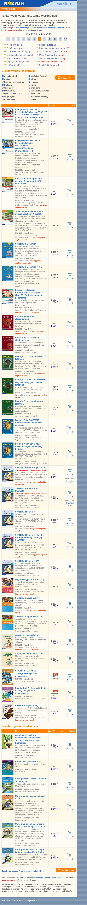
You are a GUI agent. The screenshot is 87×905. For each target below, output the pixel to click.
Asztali (32, 901)
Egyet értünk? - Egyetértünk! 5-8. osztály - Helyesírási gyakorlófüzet (31, 690)
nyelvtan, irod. (9, 76)
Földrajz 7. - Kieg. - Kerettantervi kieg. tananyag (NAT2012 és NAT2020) (30, 382)
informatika (8, 91)
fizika (32, 85)
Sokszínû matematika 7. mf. (28, 267)
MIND (32, 100)
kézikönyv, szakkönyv (13, 82)
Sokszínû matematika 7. (26, 244)
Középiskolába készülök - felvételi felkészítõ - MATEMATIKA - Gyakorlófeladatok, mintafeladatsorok (27, 145)
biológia (7, 85)
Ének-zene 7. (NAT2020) (26, 705)
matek (6, 79)
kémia (32, 79)
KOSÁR (62, 78)
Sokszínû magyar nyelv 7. (27, 598)
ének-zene (34, 88)
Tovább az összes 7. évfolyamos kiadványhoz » (23, 871)
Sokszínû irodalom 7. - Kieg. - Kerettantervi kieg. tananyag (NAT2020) (29, 537)
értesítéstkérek (70, 482)
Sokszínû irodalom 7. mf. (27, 561)
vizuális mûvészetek (39, 91)
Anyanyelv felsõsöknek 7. (27, 635)
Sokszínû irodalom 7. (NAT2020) (30, 467)
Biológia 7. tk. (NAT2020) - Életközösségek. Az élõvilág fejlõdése (28, 422)
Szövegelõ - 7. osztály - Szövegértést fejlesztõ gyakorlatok (26, 673)
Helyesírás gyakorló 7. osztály (29, 579)
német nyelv (8, 100)
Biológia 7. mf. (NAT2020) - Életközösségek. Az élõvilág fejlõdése (28, 446)
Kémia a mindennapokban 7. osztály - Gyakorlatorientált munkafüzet (29, 181)
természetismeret (11, 94)
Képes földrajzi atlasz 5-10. (28, 761)
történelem (8, 88)
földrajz (33, 82)
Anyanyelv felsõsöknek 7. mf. (29, 653)
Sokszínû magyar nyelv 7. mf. (29, 616)
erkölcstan (34, 94)
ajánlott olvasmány (38, 97)
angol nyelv (8, 97)
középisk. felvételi (38, 76)
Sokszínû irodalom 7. (25, 512)
